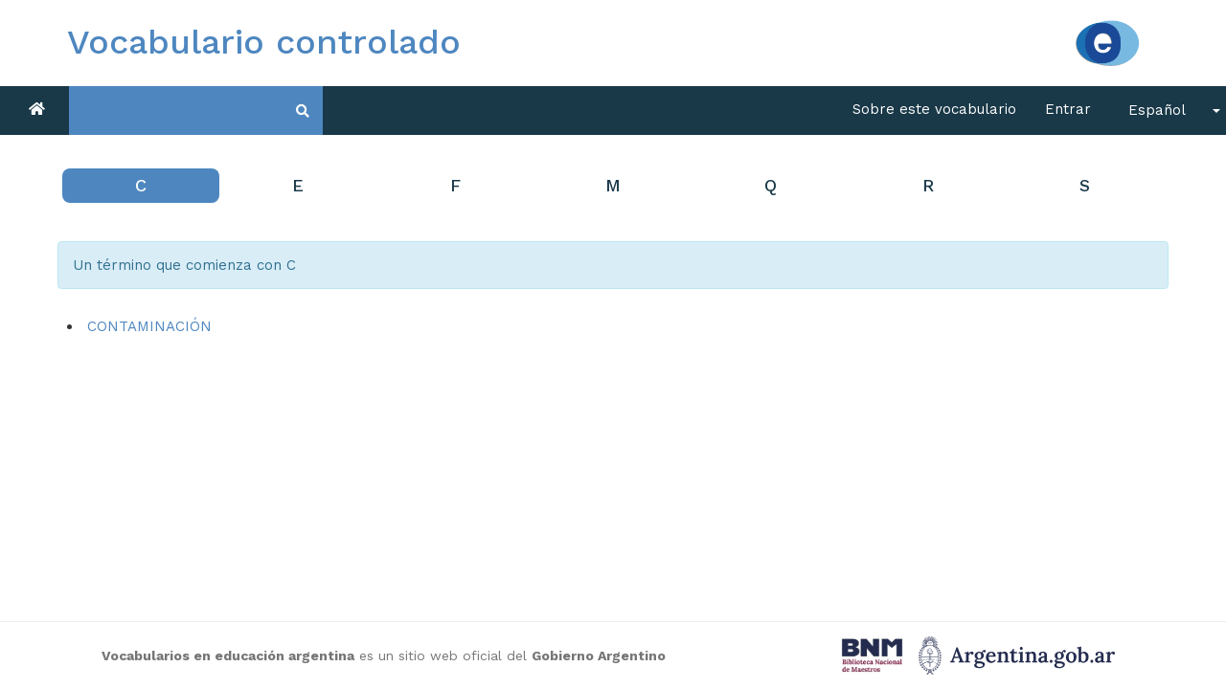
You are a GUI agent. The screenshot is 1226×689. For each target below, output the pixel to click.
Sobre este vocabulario (934, 109)
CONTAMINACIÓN (149, 326)
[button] (1168, 110)
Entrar (1068, 109)
